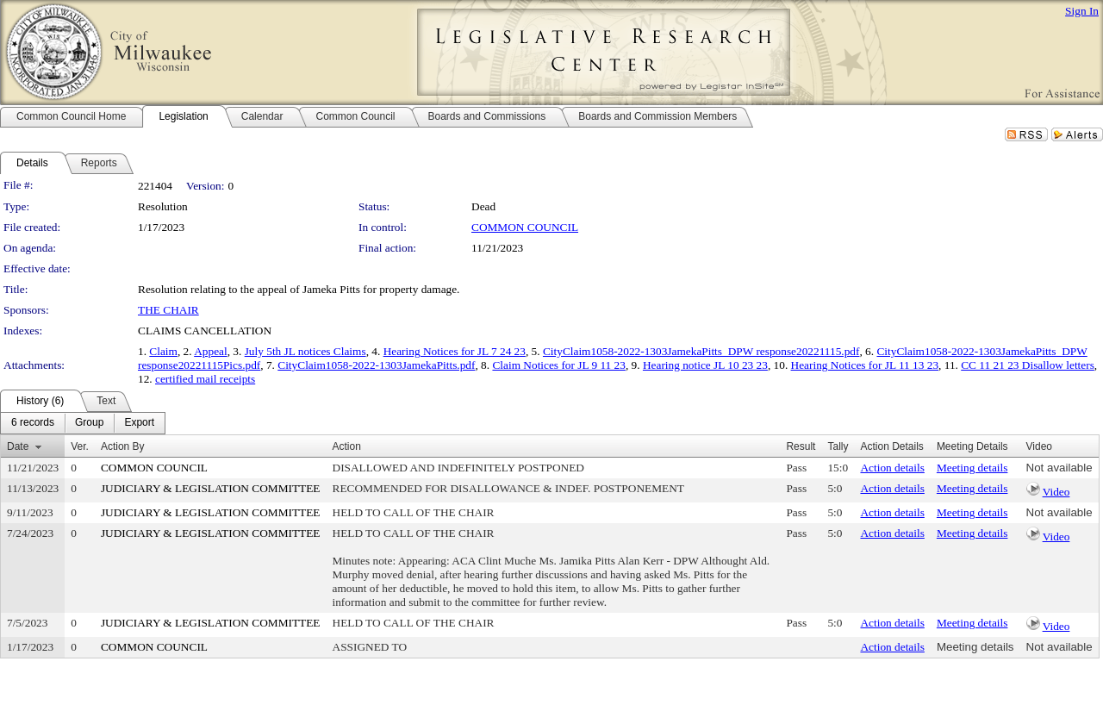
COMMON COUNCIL (524, 227)
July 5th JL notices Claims (305, 351)
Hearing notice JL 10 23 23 (705, 365)
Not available (1059, 467)
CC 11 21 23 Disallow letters (1027, 365)
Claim (163, 351)
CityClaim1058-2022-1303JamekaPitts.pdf (376, 365)
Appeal (210, 351)
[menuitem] (33, 423)
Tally (837, 446)
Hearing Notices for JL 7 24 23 (454, 351)
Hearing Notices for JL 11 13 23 (865, 365)
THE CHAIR (168, 309)
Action (347, 446)
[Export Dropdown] (139, 423)
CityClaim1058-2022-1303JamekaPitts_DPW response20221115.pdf (701, 351)
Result (800, 446)
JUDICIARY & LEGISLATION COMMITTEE (211, 488)
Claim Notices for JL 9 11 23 (558, 365)
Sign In (1082, 10)
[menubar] (82, 423)
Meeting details (972, 467)
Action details (892, 467)
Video (1056, 491)
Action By (123, 446)
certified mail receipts (205, 378)
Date (17, 446)
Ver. (80, 446)
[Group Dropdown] (89, 423)
